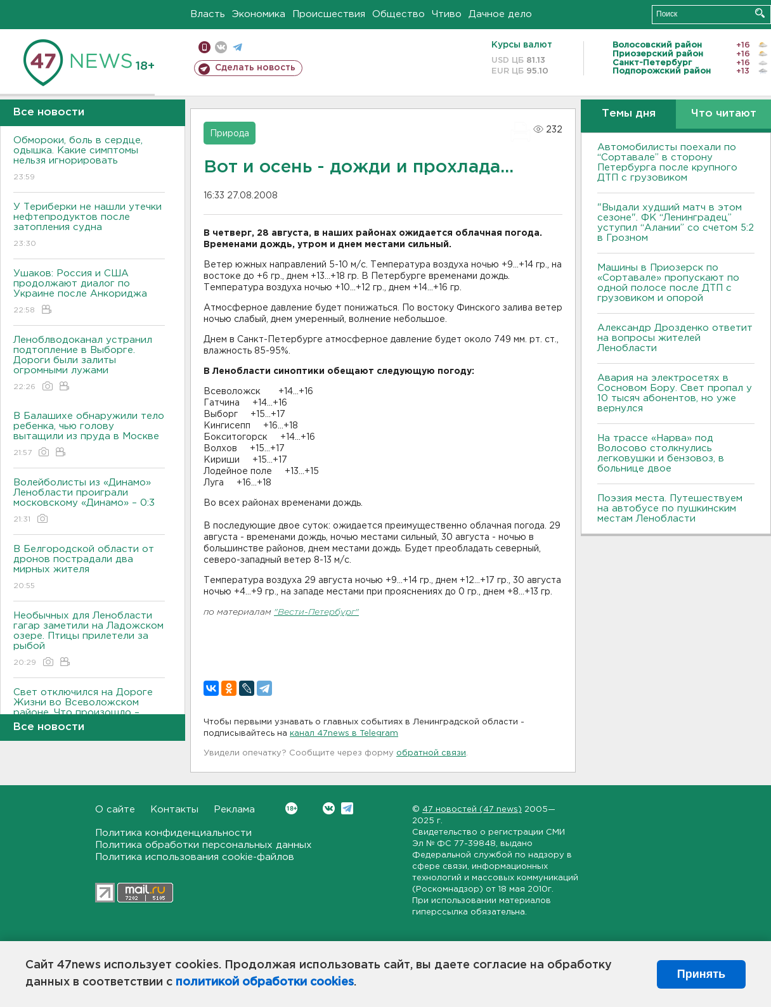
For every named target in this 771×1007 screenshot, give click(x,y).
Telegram (347, 808)
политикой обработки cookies (265, 982)
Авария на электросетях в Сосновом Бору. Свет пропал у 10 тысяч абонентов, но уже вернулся (674, 393)
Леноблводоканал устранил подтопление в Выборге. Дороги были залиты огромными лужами (89, 364)
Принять (701, 974)
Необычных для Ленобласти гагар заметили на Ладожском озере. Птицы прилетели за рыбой (89, 640)
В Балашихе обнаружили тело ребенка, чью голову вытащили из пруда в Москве (89, 435)
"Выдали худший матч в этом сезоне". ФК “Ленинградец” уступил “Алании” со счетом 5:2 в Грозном (675, 222)
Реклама (234, 809)
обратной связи (431, 753)
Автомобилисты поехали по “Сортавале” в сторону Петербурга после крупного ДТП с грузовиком (667, 162)
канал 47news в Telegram (344, 733)
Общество (398, 14)
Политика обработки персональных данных (203, 845)
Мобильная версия (204, 47)
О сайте (115, 809)
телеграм (237, 47)
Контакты (174, 809)
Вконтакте (291, 808)
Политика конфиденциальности (173, 833)
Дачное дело (500, 14)
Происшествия (328, 14)
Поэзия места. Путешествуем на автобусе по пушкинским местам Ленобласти (669, 508)
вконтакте (221, 47)
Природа (229, 134)
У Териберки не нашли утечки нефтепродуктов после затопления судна (89, 226)
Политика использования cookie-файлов (194, 857)
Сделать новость (255, 68)
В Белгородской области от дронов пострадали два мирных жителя (89, 568)
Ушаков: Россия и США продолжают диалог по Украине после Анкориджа (89, 292)
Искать (760, 13)
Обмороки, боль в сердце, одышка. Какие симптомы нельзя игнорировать (89, 159)
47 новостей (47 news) (472, 809)
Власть (207, 14)
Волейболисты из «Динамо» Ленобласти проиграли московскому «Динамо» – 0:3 (89, 501)
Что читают (723, 114)
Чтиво (447, 14)
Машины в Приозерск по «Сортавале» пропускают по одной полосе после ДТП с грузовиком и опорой (668, 283)
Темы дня (629, 114)
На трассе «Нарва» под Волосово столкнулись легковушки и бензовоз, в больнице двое (660, 453)
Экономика (258, 14)
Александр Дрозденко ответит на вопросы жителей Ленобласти (675, 338)
